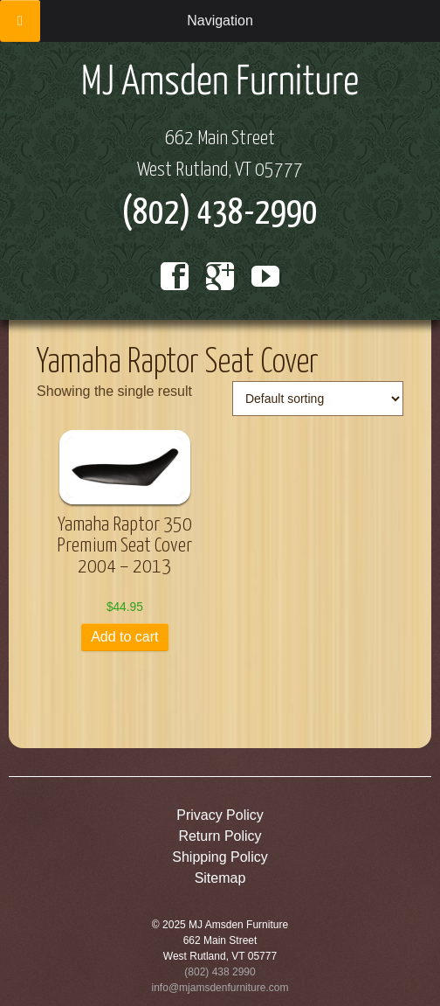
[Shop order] (317, 398)
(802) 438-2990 (219, 214)
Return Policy (219, 836)
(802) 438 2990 (219, 972)
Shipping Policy (219, 857)
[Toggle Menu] (20, 21)
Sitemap (220, 878)
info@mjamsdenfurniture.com (220, 988)
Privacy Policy (220, 815)
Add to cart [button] (124, 636)
